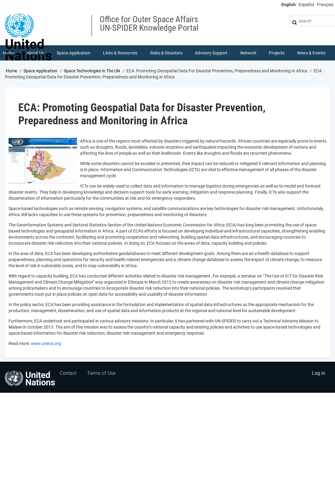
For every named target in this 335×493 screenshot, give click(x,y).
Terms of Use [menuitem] (101, 373)
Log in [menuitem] (318, 373)
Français (325, 4)
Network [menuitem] (248, 52)
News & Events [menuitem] (311, 52)
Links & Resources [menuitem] (120, 52)
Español (306, 4)
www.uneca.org (46, 343)
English (288, 4)
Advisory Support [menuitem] (211, 52)
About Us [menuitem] (35, 52)
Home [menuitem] (8, 52)
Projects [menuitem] (276, 52)
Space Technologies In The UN (92, 70)
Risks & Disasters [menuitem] (166, 52)
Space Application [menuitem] (73, 52)
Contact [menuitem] (68, 373)
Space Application (40, 70)
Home (11, 70)
